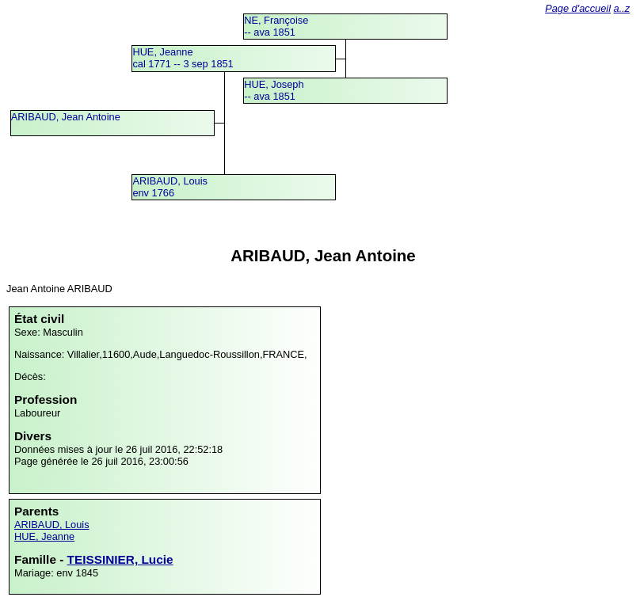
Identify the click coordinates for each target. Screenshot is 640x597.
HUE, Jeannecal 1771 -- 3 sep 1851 (182, 58)
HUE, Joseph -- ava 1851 (273, 90)
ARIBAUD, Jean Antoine (65, 117)
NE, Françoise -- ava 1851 (276, 26)
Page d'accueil (578, 8)
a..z (622, 8)
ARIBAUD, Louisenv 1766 (170, 187)
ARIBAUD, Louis (52, 524)
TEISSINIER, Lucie (120, 559)
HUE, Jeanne (44, 536)
